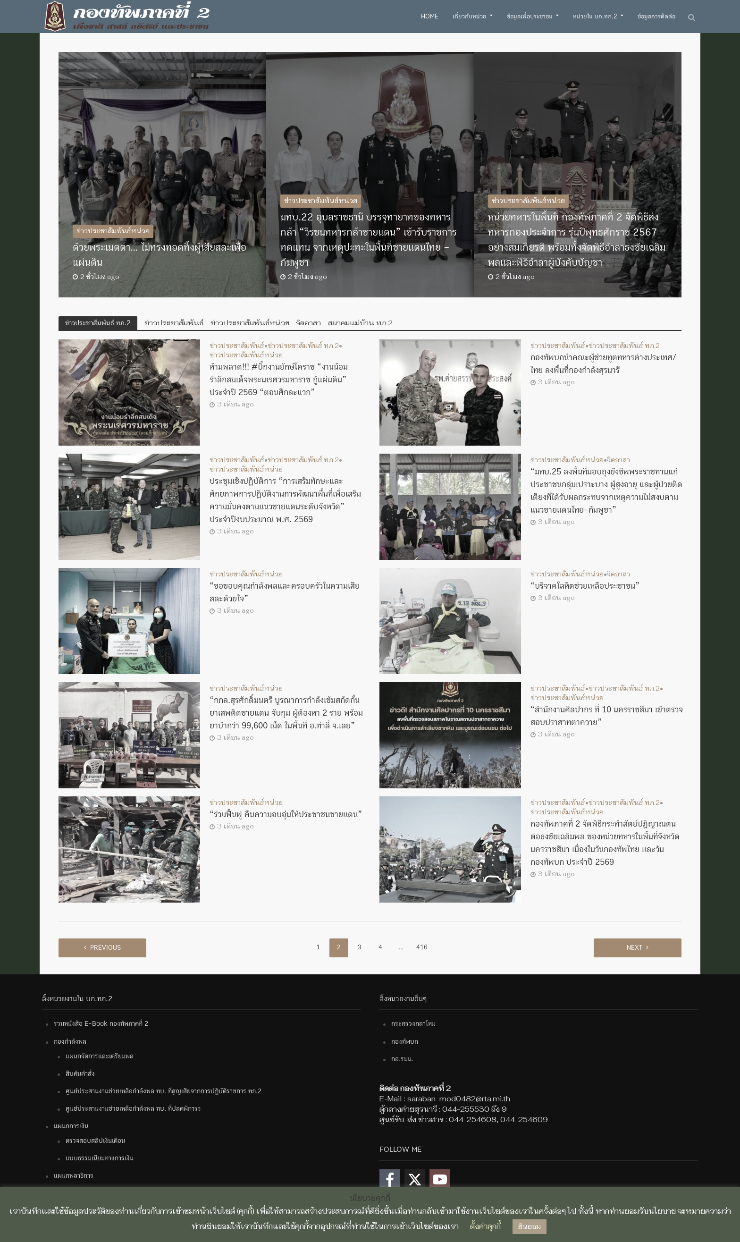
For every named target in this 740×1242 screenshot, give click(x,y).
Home (429, 16)
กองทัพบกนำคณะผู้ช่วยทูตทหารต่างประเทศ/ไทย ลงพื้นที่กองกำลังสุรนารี (603, 364)
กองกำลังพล (70, 1041)
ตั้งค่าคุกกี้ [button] (485, 1226)
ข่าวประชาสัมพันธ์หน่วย (113, 231)
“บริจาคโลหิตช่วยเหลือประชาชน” (584, 586)
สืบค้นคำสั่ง (80, 1073)
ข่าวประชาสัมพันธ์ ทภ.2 (303, 346)
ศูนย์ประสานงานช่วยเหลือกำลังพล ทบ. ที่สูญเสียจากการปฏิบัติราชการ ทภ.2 (163, 1091)
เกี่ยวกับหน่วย (470, 16)
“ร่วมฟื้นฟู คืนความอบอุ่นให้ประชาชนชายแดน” (286, 814)
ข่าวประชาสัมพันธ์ (173, 323)
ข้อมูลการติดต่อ (656, 16)
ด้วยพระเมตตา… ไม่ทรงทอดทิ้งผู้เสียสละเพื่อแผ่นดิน (159, 255)
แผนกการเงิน (71, 1126)
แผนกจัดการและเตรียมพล (100, 1056)
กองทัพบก (404, 1041)
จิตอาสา (308, 323)
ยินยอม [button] (529, 1227)
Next (634, 948)
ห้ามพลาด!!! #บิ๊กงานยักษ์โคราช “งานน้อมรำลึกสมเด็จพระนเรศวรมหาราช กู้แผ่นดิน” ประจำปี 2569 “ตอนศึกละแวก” (279, 380)
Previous (105, 948)
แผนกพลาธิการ (73, 1175)
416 (422, 947)
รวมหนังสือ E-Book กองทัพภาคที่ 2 (101, 1023)
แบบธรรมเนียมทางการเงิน (100, 1158)
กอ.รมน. (402, 1059)
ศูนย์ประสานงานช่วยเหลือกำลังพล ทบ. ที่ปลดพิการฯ (133, 1108)
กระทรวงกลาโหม (413, 1023)
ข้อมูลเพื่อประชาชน (530, 16)
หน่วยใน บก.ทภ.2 (595, 16)
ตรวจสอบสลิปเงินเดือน (95, 1140)
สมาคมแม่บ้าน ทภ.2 (360, 323)
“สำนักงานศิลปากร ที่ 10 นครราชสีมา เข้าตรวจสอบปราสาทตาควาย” (606, 716)
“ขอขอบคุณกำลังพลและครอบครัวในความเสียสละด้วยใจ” (285, 592)
